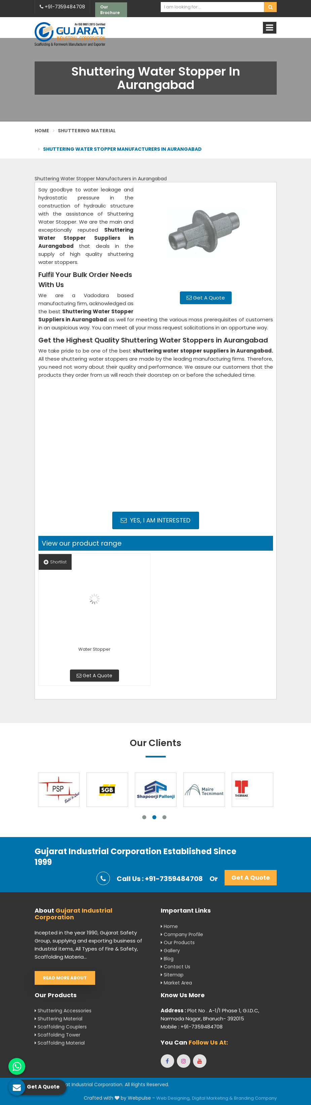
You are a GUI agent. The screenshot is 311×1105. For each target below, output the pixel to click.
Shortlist (55, 562)
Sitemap (172, 974)
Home (42, 130)
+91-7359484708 (62, 6)
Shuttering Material (87, 130)
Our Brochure (110, 9)
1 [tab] (144, 817)
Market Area (176, 982)
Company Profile (182, 934)
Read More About (65, 978)
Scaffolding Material (60, 1043)
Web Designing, (173, 1098)
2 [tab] (154, 817)
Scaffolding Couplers (61, 1026)
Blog (167, 958)
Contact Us (175, 966)
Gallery (170, 950)
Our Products (178, 942)
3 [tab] (164, 817)
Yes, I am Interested (155, 520)
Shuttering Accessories (63, 1010)
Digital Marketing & (212, 1098)
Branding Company (255, 1098)
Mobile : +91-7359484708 (192, 1026)
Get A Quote (206, 297)
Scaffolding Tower (57, 1034)
